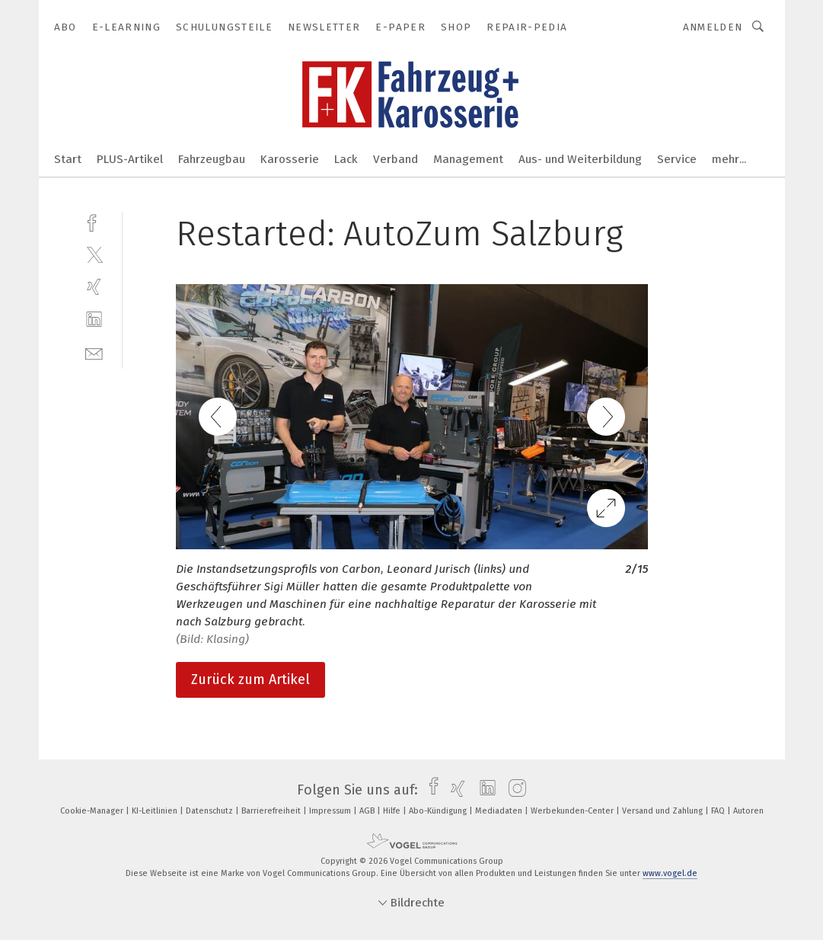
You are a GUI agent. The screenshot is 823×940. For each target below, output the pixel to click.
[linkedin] (94, 319)
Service (677, 159)
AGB (368, 811)
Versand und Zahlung (663, 811)
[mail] (94, 352)
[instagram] (513, 790)
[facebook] (94, 221)
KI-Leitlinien (156, 811)
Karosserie (289, 159)
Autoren (748, 811)
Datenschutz (210, 811)
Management (468, 159)
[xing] (94, 286)
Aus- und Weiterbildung (580, 159)
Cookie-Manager (93, 811)
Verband (395, 159)
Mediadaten (500, 811)
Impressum (331, 811)
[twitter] (94, 254)
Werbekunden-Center (573, 811)
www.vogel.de (670, 873)
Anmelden (713, 27)
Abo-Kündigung (439, 811)
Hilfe (393, 811)
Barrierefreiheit (272, 811)
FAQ (719, 811)
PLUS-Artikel (130, 159)
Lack (346, 159)
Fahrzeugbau (211, 159)
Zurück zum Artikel (250, 679)
